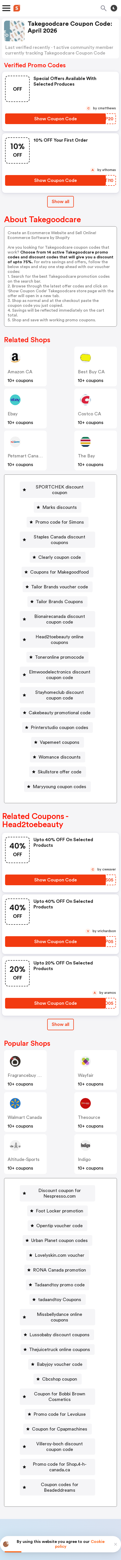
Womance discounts (60, 734)
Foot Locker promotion (59, 1183)
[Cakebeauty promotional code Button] (57, 690)
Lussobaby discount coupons (59, 1301)
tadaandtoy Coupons (59, 1271)
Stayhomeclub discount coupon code (59, 675)
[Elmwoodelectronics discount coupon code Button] (57, 658)
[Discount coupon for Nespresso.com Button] (57, 1168)
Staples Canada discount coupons (59, 531)
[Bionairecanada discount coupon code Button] (57, 608)
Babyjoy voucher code (59, 1330)
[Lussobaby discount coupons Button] (57, 1301)
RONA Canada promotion (59, 1242)
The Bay (86, 456)
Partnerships (55, 1483)
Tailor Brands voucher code (59, 575)
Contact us (61, 1493)
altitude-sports (24, 1137)
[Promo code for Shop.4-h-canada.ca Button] (57, 1419)
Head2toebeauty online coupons (59, 625)
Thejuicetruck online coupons (59, 1316)
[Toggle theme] (114, 8)
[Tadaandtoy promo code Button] (57, 1256)
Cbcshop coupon (59, 1345)
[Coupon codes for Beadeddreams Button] (57, 1434)
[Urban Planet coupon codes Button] (57, 1212)
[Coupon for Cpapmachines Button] (57, 1389)
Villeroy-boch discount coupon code (59, 1404)
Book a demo (23, 1483)
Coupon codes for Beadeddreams (59, 1434)
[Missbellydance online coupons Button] (57, 1286)
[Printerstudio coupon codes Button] (57, 705)
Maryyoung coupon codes (59, 764)
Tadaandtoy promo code (59, 1256)
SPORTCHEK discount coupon (59, 487)
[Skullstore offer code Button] (57, 749)
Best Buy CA (91, 371)
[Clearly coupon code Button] (57, 546)
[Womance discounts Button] (57, 734)
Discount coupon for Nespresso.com (59, 1168)
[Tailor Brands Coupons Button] (57, 590)
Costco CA (89, 414)
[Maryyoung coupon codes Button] (57, 764)
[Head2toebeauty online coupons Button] (57, 625)
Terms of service (92, 1526)
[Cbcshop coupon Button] (57, 1345)
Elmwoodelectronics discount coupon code (59, 658)
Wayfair (86, 1053)
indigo (84, 1137)
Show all (60, 1002)
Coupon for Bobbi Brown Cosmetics (59, 1360)
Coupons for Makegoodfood (59, 561)
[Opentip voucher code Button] (57, 1197)
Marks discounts (59, 501)
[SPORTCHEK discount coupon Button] (57, 487)
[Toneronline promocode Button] (57, 640)
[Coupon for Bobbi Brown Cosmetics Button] (57, 1360)
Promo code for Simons (59, 516)
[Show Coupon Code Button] (55, 118)
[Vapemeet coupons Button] (57, 720)
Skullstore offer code (59, 749)
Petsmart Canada (25, 456)
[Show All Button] (60, 1002)
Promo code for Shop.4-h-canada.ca (59, 1419)
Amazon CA (20, 371)
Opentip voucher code (59, 1197)
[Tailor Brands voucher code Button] (58, 575)
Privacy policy (64, 1526)
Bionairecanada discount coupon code (59, 608)
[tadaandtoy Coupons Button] (57, 1271)
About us (36, 1493)
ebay (13, 414)
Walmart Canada (25, 1095)
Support (85, 1493)
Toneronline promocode (59, 640)
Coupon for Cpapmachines (59, 1389)
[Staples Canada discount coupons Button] (57, 531)
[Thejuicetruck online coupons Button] (58, 1316)
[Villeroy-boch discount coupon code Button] (57, 1404)
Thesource (89, 1095)
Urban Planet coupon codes (59, 1212)
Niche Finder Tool (93, 1483)
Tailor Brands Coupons (59, 590)
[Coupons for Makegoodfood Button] (57, 561)
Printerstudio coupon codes (59, 705)
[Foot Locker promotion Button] (57, 1183)
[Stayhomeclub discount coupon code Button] (57, 675)
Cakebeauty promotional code (60, 690)
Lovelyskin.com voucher (59, 1227)
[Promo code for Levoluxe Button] (57, 1375)
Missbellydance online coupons (59, 1286)
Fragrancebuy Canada (30, 1053)
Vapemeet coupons (59, 720)
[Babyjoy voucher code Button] (57, 1330)
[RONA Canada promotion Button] (57, 1242)
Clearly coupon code (59, 546)
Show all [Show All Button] (60, 201)
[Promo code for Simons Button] (58, 516)
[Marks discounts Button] (57, 501)
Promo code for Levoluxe (59, 1375)
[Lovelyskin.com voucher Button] (57, 1227)
